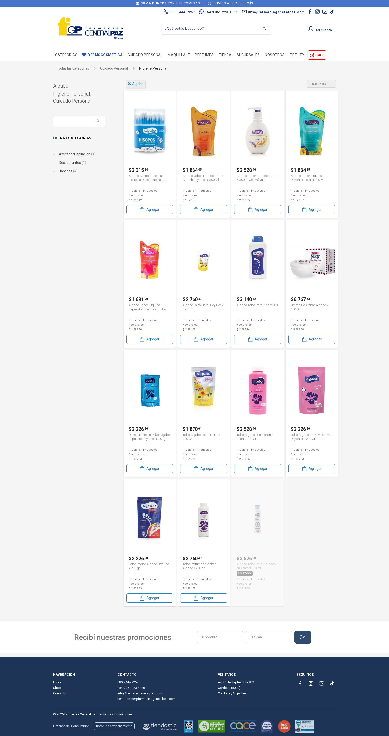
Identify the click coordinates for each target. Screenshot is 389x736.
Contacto (59, 693)
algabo (136, 84)
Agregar (149, 209)
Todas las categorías (73, 68)
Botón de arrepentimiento (114, 726)
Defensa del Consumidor (71, 726)
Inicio (57, 682)
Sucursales (248, 55)
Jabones (68, 171)
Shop (57, 688)
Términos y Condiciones (115, 714)
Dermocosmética (105, 55)
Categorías (66, 55)
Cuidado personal (145, 55)
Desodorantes (72, 163)
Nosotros (275, 55)
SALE (319, 55)
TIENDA (225, 55)
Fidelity (297, 55)
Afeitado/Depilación (77, 154)
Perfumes (204, 55)
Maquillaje (179, 55)
